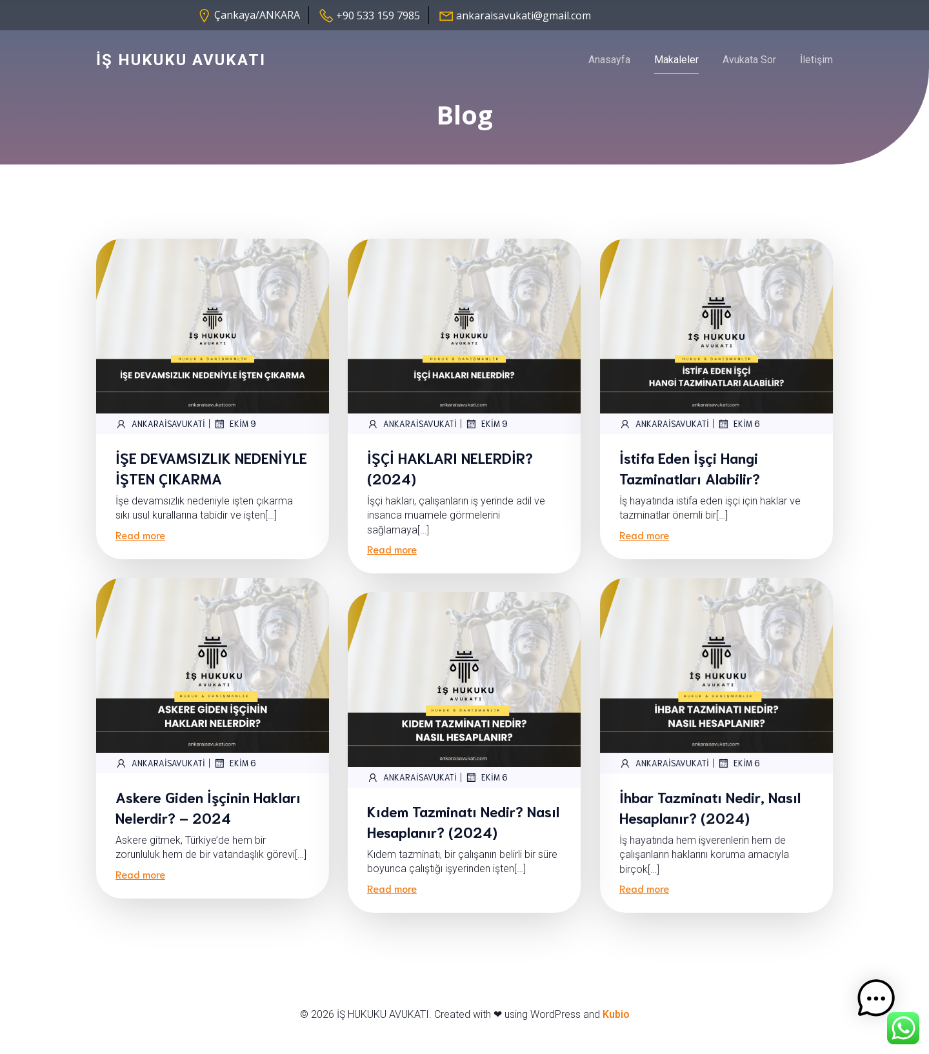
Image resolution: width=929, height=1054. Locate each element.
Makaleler (676, 65)
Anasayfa (609, 65)
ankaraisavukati (160, 436)
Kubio (616, 1026)
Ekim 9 (235, 436)
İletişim (816, 65)
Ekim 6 (738, 436)
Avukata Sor (749, 65)
